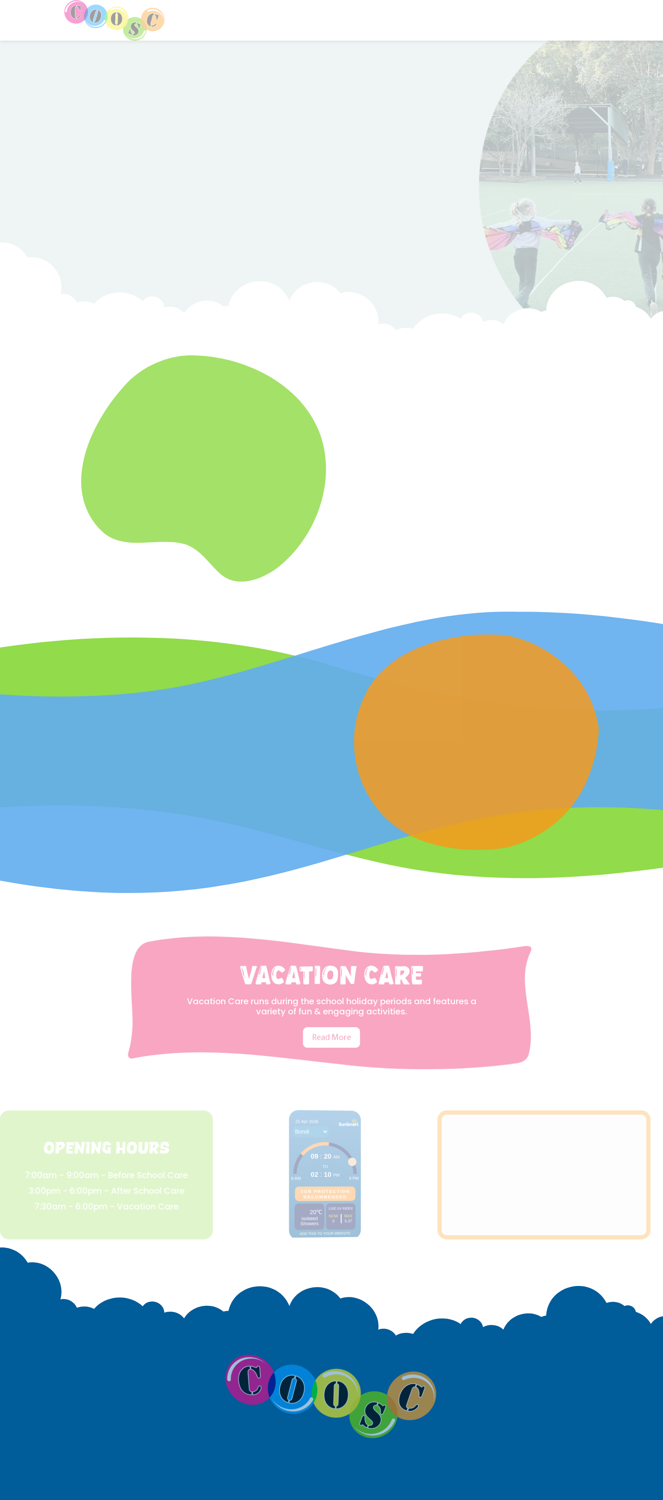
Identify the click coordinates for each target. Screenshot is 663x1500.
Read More (331, 1020)
